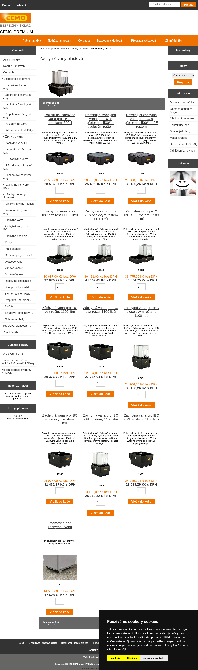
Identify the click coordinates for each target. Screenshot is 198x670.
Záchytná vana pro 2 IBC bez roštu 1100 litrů (60, 213)
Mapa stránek (178, 137)
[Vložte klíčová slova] (164, 4)
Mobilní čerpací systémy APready (16, 371)
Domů (6, 5)
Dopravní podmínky (182, 102)
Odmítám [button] (132, 658)
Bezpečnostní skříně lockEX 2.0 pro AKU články (18, 362)
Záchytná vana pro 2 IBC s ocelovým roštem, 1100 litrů (101, 215)
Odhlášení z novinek (182, 150)
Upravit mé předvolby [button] (154, 658)
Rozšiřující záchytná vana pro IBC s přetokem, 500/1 (60, 119)
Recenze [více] (18, 385)
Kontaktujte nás (179, 124)
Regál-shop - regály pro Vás (74, 643)
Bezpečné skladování (58, 48)
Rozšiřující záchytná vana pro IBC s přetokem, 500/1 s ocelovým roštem (100, 120)
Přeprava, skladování (144, 40)
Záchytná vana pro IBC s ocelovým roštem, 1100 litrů (141, 311)
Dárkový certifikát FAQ (183, 144)
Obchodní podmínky (182, 118)
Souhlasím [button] (115, 658)
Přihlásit (20, 5)
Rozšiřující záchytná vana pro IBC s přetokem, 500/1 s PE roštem (141, 120)
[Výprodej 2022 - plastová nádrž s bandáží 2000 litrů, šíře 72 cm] (183, 183)
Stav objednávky (180, 131)
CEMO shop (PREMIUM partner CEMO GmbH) (94, 664)
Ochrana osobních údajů (181, 110)
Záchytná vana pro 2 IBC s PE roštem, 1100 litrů (141, 215)
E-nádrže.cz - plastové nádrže (43, 643)
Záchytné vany (79, 48)
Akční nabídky (32, 40)
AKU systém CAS (12, 353)
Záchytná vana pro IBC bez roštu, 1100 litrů (60, 309)
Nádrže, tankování (59, 40)
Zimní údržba (173, 40)
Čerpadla (84, 40)
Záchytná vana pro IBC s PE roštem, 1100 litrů (100, 417)
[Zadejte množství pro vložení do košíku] (59, 190)
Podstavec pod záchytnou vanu (60, 525)
